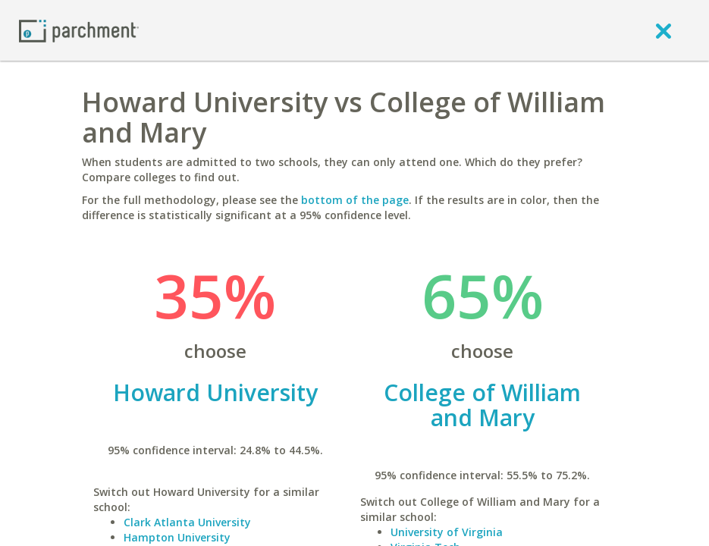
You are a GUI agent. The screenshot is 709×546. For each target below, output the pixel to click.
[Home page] (79, 30)
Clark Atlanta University (187, 522)
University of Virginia (447, 532)
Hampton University (177, 537)
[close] (663, 30)
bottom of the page (355, 200)
